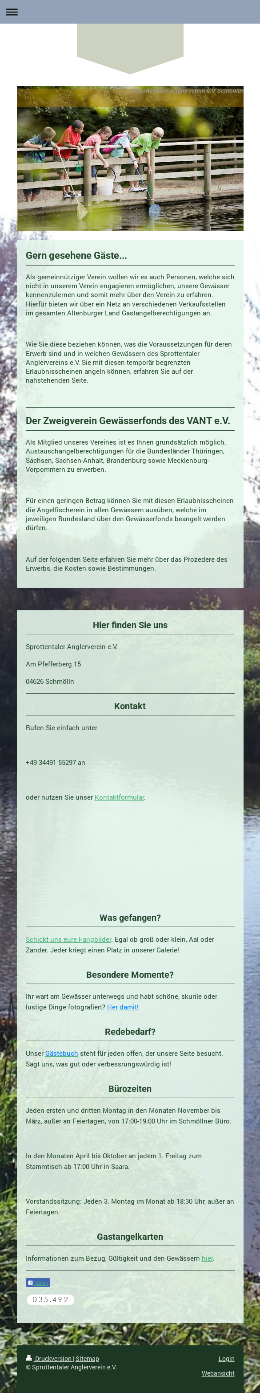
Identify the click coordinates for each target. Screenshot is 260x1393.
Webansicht (218, 1373)
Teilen (38, 1283)
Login (227, 1358)
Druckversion (49, 1358)
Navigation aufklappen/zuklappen (130, 11)
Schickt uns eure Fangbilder (68, 939)
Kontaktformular (119, 796)
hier (207, 1258)
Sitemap (87, 1358)
